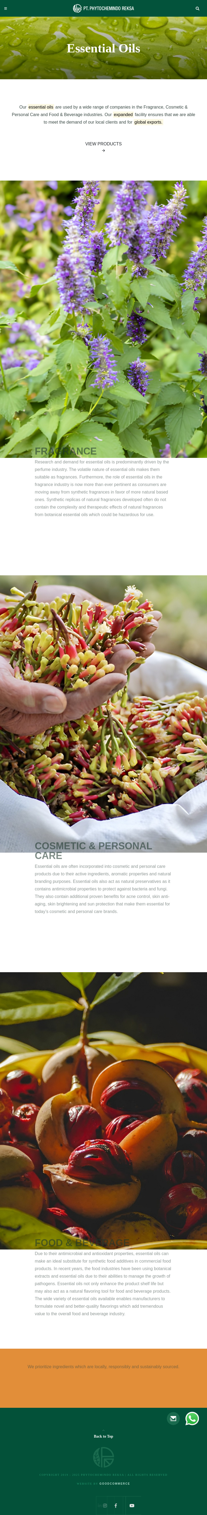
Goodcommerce (114, 1483)
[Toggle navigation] (6, 8)
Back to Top (103, 1436)
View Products (103, 148)
